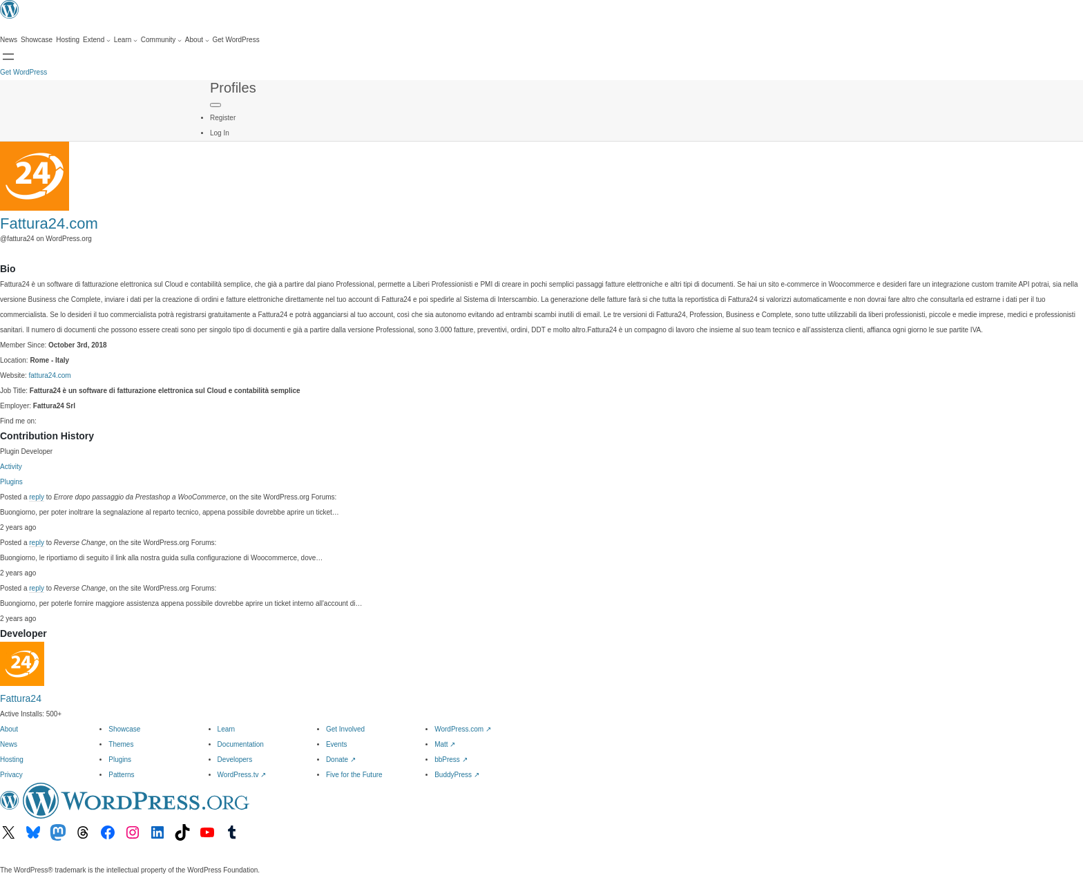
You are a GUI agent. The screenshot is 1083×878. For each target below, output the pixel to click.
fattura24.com (50, 375)
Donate (341, 759)
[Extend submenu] (97, 40)
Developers (235, 759)
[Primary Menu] (215, 105)
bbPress (450, 759)
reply (36, 497)
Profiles (233, 87)
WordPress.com (462, 729)
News (8, 744)
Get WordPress (23, 72)
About (9, 729)
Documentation (241, 744)
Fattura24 (20, 698)
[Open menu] (8, 56)
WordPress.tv (242, 775)
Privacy (11, 775)
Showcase (124, 729)
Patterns (121, 775)
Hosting (11, 759)
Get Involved (345, 729)
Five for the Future (354, 775)
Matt (444, 744)
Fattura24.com (49, 223)
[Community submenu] (161, 40)
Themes (120, 744)
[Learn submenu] (125, 40)
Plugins (11, 482)
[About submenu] (197, 40)
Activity (11, 466)
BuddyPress (456, 775)
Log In (219, 133)
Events (336, 744)
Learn (227, 729)
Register (223, 118)
